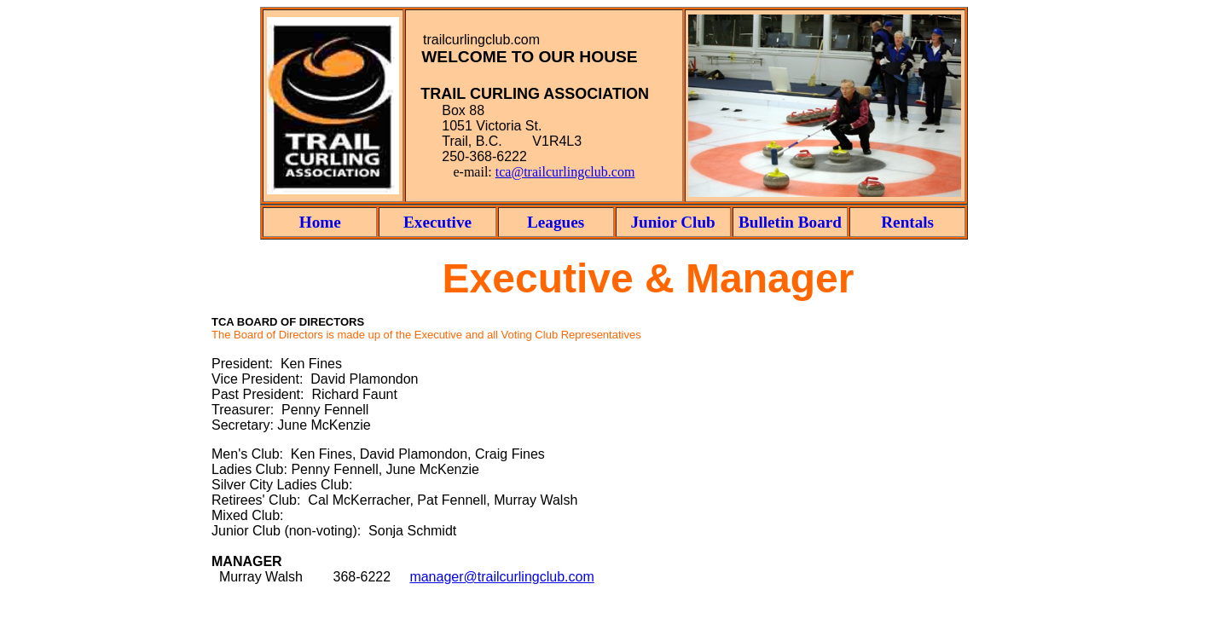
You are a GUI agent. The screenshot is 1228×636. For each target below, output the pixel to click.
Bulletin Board (790, 222)
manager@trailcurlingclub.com (501, 577)
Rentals (907, 222)
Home (320, 222)
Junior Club (672, 222)
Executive (437, 222)
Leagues (555, 222)
